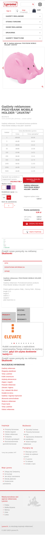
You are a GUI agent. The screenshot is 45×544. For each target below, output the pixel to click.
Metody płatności (10, 479)
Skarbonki (7, 253)
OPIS (6, 263)
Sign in (8, 11)
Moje (23, 10)
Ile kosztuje (8, 474)
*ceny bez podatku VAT (9, 452)
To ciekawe (29, 461)
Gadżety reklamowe (15, 16)
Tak (4, 197)
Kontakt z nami (30, 464)
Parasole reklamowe (9, 385)
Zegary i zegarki (7, 382)
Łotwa (6, 515)
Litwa (6, 512)
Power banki (6, 404)
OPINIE (7, 271)
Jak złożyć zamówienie (12, 476)
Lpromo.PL (5, 526)
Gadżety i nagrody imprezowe (12, 396)
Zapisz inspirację (33, 232)
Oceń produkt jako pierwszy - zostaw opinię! (16, 118)
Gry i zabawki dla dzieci (10, 390)
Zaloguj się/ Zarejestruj (12, 471)
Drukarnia (10, 33)
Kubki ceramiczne (8, 376)
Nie (9, 197)
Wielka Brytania (9, 507)
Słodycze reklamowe (9, 401)
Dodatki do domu (7, 393)
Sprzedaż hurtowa (32, 429)
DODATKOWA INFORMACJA (14, 267)
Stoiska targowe (13, 22)
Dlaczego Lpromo (31, 452)
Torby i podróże (7, 374)
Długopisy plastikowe (9, 371)
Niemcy (7, 510)
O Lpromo (28, 459)
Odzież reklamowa (14, 27)
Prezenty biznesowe (12, 429)
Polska (6, 505)
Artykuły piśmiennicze (9, 379)
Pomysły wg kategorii (12, 439)
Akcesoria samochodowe (10, 398)
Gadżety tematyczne (15, 38)
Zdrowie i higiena (7, 387)
